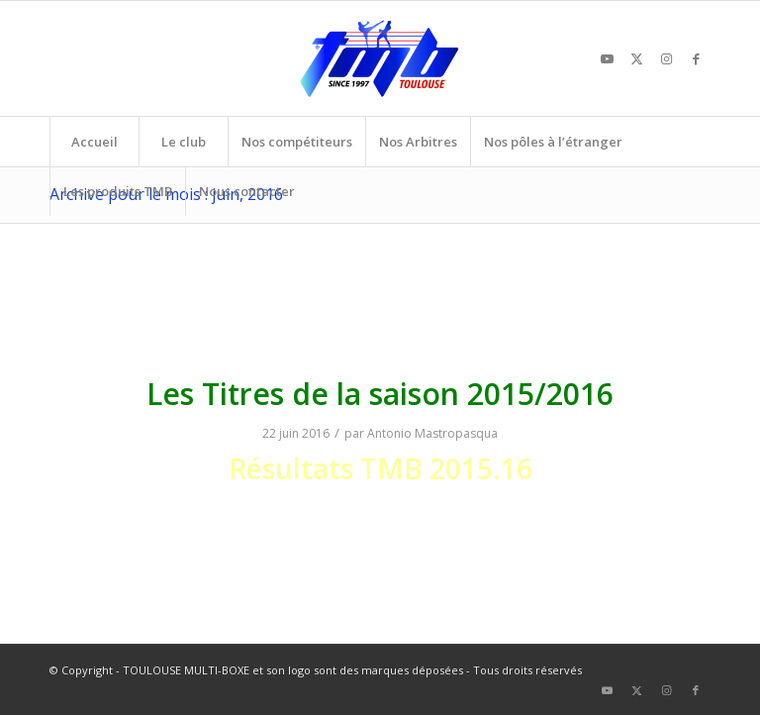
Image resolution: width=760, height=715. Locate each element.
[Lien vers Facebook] (696, 58)
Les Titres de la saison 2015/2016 (380, 393)
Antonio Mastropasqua (432, 433)
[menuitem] (94, 141)
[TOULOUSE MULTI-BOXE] (380, 58)
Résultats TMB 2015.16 (380, 468)
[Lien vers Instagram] (666, 58)
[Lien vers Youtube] (606, 58)
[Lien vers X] (636, 58)
